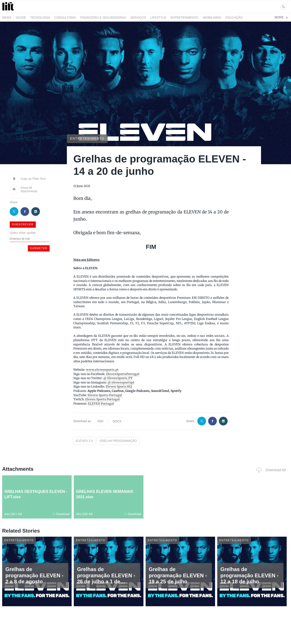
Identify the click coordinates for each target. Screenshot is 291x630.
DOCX (117, 421)
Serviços (138, 17)
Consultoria (65, 17)
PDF (101, 421)
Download (60, 514)
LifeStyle (158, 17)
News (6, 17)
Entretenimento (184, 17)
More (281, 17)
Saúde (21, 17)
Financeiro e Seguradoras (103, 17)
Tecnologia (40, 17)
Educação (234, 17)
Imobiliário (212, 17)
